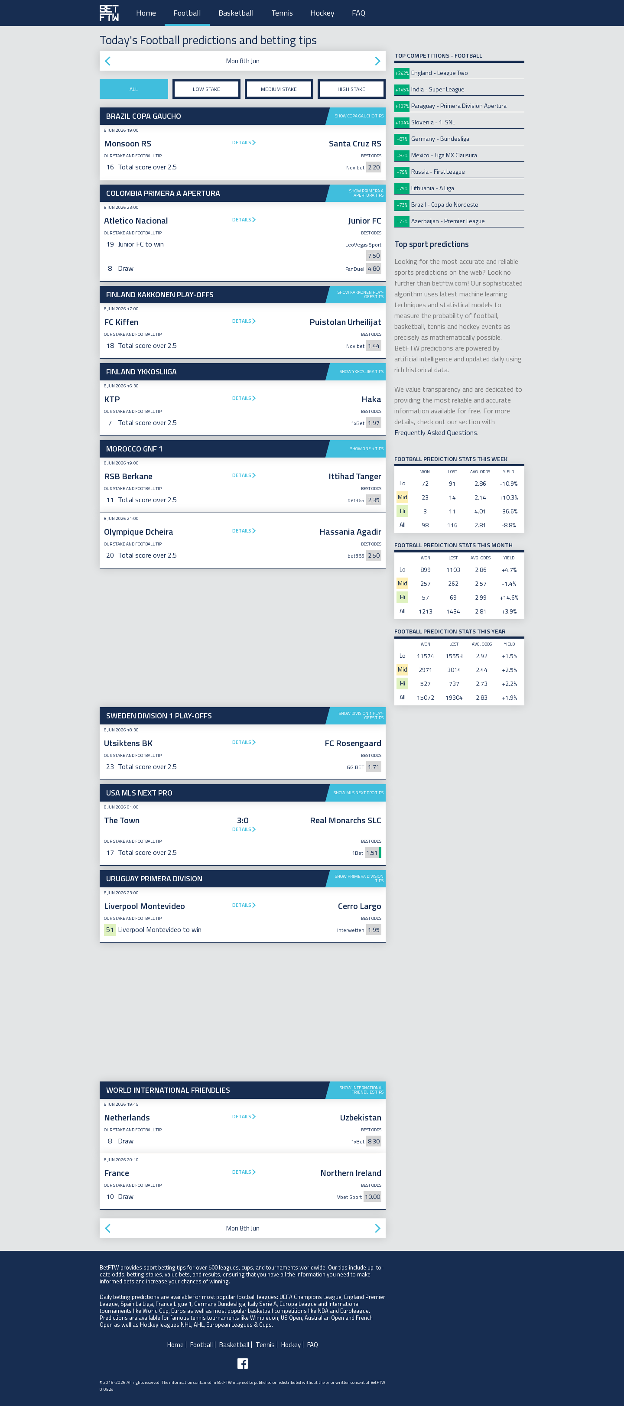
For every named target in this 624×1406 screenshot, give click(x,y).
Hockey (322, 13)
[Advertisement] (243, 637)
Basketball (236, 13)
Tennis (282, 13)
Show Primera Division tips (359, 878)
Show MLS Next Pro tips (359, 792)
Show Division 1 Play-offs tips (361, 715)
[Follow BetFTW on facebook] (243, 1363)
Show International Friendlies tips (362, 1090)
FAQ (358, 13)
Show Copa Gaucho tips (359, 116)
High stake (351, 89)
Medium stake (279, 89)
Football (187, 13)
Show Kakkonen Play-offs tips (361, 294)
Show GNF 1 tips (367, 448)
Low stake (206, 89)
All (134, 89)
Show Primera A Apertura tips (366, 193)
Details (241, 142)
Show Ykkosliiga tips (362, 371)
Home (146, 13)
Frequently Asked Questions (435, 432)
